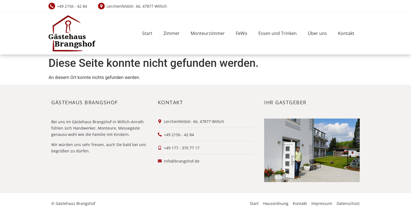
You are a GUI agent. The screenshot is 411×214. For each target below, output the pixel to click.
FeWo (241, 33)
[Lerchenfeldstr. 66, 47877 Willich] (101, 6)
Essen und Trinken (277, 33)
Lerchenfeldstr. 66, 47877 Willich (137, 6)
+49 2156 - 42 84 (72, 6)
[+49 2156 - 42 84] (51, 6)
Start (147, 33)
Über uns (317, 33)
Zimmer (171, 33)
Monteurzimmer (208, 33)
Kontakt (346, 33)
